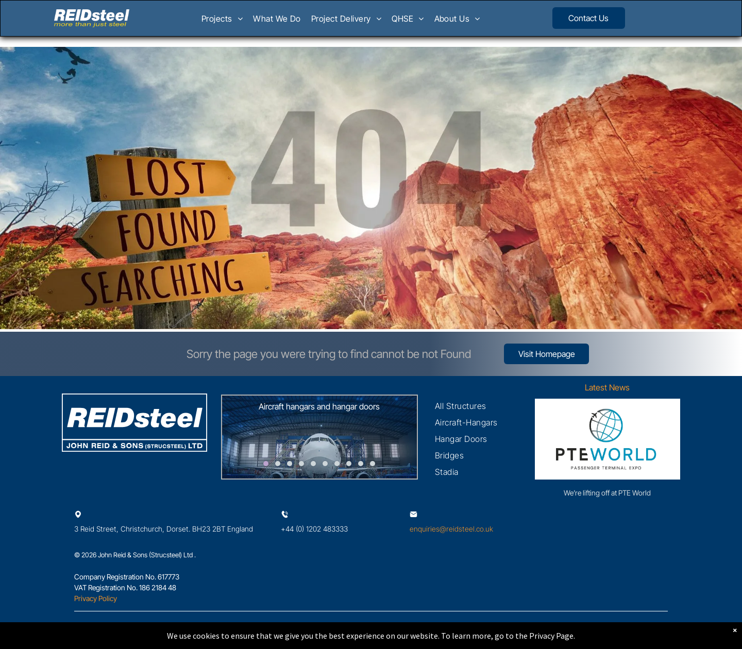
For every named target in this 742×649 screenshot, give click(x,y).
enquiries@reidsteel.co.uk (451, 528)
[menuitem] (222, 21)
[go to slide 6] (325, 463)
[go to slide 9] (360, 463)
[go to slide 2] (277, 463)
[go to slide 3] (289, 463)
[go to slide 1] (265, 463)
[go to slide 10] (372, 463)
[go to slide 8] (348, 463)
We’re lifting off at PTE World (607, 492)
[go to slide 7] (337, 463)
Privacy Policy (95, 598)
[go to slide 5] (313, 463)
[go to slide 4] (301, 463)
